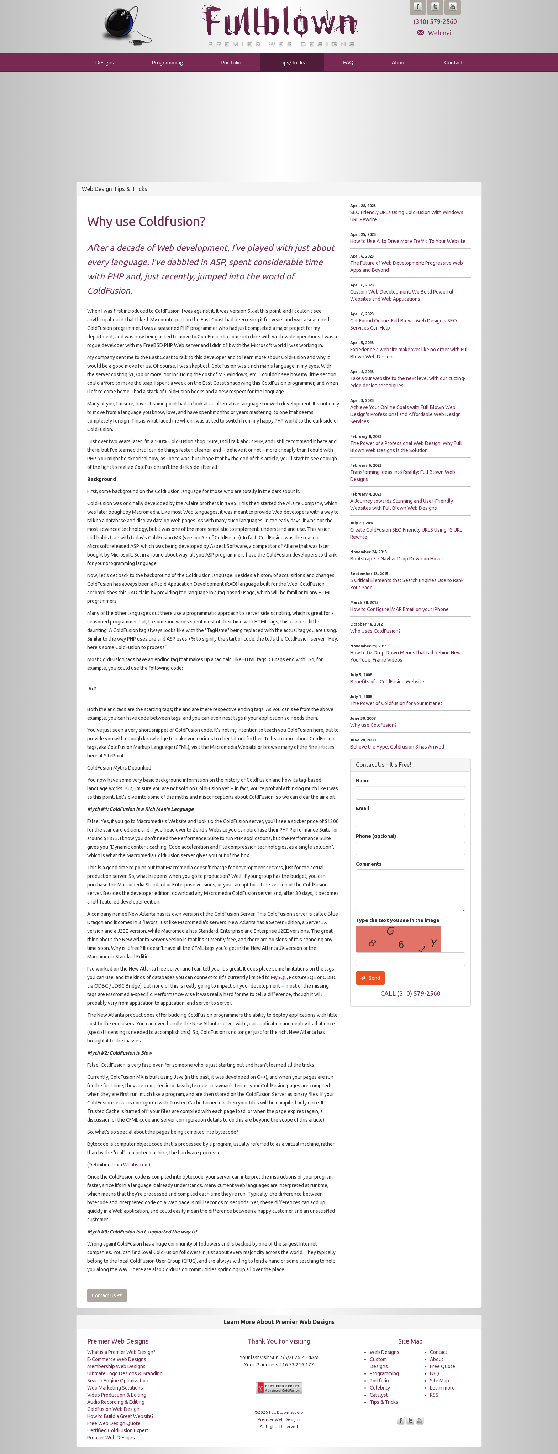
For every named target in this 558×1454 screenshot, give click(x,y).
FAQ (348, 62)
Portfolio (231, 62)
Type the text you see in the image (397, 920)
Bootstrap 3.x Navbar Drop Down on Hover (396, 559)
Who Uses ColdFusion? (375, 631)
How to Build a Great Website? (120, 1416)
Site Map (439, 1380)
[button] (418, 7)
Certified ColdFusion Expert (117, 1430)
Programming (167, 62)
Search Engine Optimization (117, 1380)
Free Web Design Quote (114, 1423)
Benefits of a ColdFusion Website (387, 681)
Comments (368, 864)
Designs (104, 62)
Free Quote (442, 1366)
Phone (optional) (376, 836)
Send (370, 978)
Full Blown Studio (286, 1412)
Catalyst (379, 1395)
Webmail (435, 32)
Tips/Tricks (292, 62)
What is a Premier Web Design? (121, 1352)
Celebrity (380, 1388)
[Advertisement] (279, 128)
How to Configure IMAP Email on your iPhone (399, 609)
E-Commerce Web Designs (116, 1359)
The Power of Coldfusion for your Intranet (396, 703)
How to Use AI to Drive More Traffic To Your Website (407, 241)
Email (362, 808)
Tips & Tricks (384, 1402)
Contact (453, 62)
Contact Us (107, 1295)
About (398, 62)
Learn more (442, 1388)
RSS (434, 1395)
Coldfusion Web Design (113, 1409)
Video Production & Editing (116, 1395)
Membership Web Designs (116, 1366)
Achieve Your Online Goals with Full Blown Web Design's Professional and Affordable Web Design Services (405, 414)
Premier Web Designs (111, 1437)
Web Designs (384, 1352)
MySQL (279, 977)
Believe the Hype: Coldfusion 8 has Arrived (397, 747)
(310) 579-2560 (435, 21)
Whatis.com (136, 1165)
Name (363, 780)
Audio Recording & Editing (115, 1402)
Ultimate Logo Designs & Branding (125, 1373)
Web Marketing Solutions (115, 1388)
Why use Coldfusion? (373, 725)
